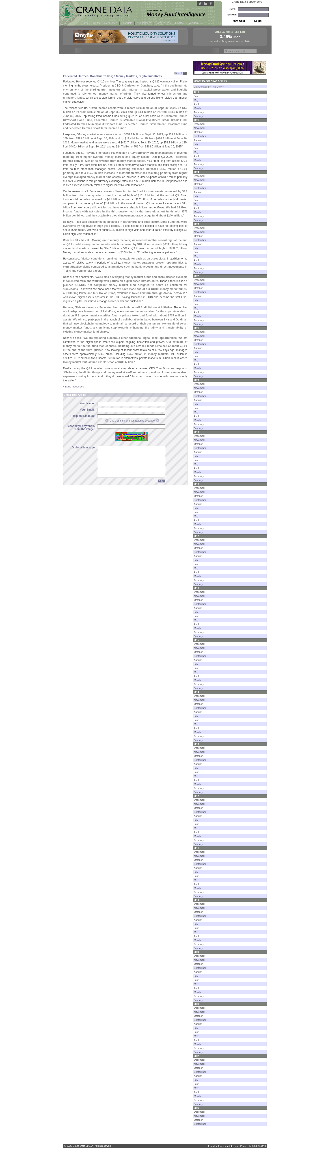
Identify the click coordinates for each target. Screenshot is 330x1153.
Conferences (163, 23)
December (199, 124)
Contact (179, 23)
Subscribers (144, 23)
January (198, 116)
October (198, 132)
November (199, 128)
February (199, 112)
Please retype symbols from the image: (80, 427)
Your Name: (87, 403)
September (200, 136)
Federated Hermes (74, 81)
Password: (232, 14)
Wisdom (193, 23)
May (196, 100)
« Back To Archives (73, 386)
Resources (110, 23)
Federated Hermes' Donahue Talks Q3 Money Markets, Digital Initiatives (112, 76)
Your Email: (87, 409)
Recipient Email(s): (82, 416)
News (96, 23)
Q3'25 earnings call (163, 81)
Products (127, 23)
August (198, 140)
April (196, 104)
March (197, 108)
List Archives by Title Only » (209, 86)
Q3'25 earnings (106, 81)
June (196, 96)
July (196, 144)
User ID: (233, 9)
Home (85, 23)
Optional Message (83, 447)
